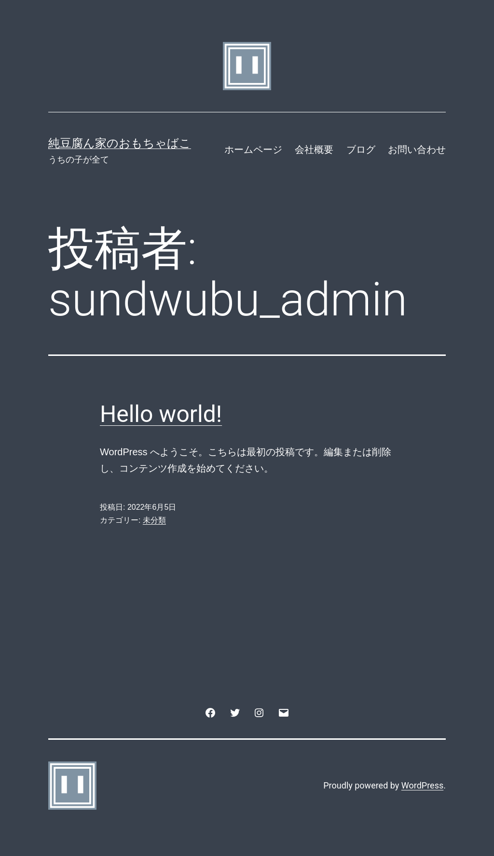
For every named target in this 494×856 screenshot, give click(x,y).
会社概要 (314, 149)
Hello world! (161, 414)
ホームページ (253, 149)
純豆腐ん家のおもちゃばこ (119, 143)
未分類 (154, 520)
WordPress (422, 785)
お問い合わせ (417, 149)
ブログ (360, 149)
